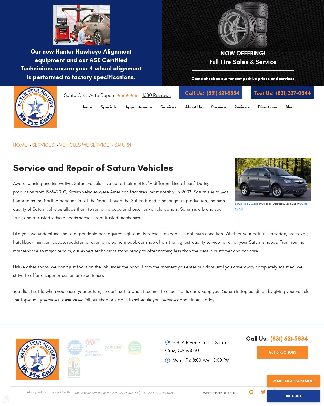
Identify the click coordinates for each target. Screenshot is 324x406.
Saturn (122, 145)
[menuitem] (86, 107)
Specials (108, 106)
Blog (290, 106)
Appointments (138, 106)
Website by (212, 397)
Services (168, 106)
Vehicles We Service (84, 145)
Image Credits (60, 392)
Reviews (242, 106)
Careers (218, 106)
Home (86, 106)
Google (251, 395)
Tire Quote (293, 396)
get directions (282, 352)
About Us (193, 106)
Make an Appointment (293, 381)
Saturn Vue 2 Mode (246, 203)
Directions (267, 106)
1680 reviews (156, 95)
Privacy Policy (36, 392)
